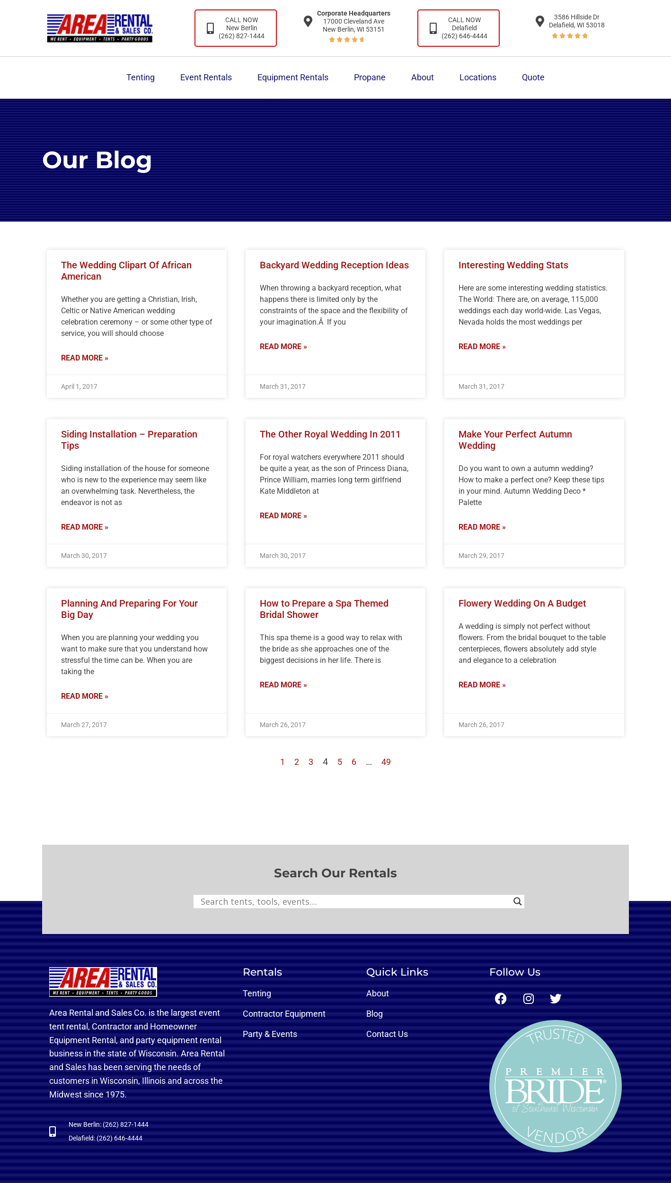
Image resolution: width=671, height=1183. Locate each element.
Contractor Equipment (284, 1014)
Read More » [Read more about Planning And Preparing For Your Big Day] (84, 696)
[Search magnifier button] (517, 901)
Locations (477, 77)
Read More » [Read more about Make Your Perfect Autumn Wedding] (482, 527)
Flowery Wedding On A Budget (522, 603)
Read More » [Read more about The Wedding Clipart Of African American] (84, 357)
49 (386, 762)
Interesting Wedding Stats (513, 265)
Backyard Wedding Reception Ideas (334, 265)
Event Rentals (206, 77)
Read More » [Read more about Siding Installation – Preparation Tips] (84, 527)
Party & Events (270, 1034)
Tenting (140, 77)
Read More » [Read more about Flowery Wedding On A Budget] (482, 684)
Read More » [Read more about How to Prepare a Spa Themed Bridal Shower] (283, 684)
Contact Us (387, 1034)
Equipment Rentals (292, 77)
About (422, 77)
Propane (370, 77)
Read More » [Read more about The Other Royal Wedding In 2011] (283, 515)
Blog (374, 1014)
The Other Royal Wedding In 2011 (330, 434)
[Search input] (355, 901)
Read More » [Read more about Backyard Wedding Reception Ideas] (283, 346)
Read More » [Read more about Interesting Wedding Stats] (482, 346)
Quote (533, 77)
